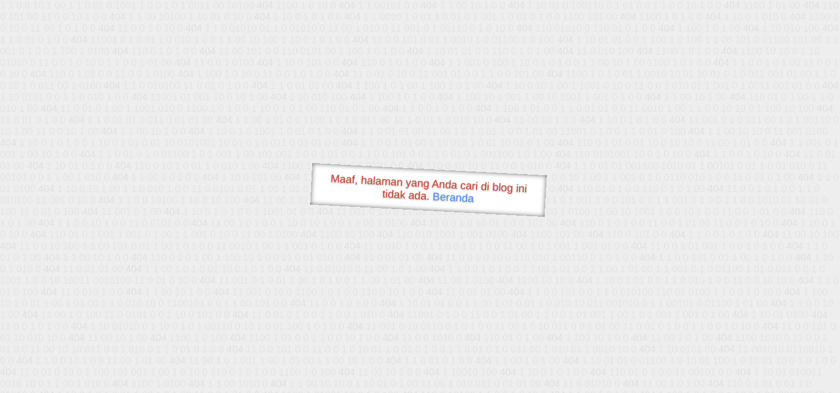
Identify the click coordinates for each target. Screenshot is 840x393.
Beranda (453, 197)
